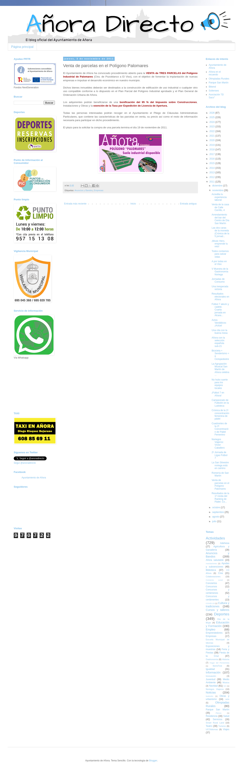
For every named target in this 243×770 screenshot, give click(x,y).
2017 (212, 154)
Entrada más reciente (75, 203)
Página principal (22, 46)
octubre (216, 507)
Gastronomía (212, 659)
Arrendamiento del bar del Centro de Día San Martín (220, 218)
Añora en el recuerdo (215, 73)
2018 (212, 149)
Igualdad (210, 669)
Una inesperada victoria (220, 288)
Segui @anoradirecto (25, 463)
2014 (212, 168)
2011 (212, 181)
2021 (212, 135)
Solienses (214, 90)
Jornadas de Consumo (218, 280)
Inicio (133, 203)
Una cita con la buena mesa (220, 331)
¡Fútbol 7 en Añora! (218, 394)
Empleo (210, 629)
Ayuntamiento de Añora (34, 477)
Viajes (226, 729)
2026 (212, 112)
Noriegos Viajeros (215, 689)
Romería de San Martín (220, 474)
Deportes (221, 614)
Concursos (211, 586)
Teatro (209, 726)
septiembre (218, 512)
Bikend (212, 86)
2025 (212, 117)
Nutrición (209, 696)
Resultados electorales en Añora (220, 296)
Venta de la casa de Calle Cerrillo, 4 (220, 207)
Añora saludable (215, 560)
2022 (212, 131)
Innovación (211, 676)
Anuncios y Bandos (83, 190)
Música (226, 682)
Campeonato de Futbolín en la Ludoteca (220, 403)
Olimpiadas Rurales (219, 78)
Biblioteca (211, 570)
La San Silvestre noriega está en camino (220, 465)
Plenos (218, 713)
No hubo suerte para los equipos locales (220, 384)
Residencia (211, 716)
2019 (212, 145)
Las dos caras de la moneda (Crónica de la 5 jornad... (220, 232)
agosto (216, 516)
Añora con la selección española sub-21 (218, 342)
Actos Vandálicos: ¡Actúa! (219, 323)
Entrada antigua (188, 203)
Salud (226, 716)
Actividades (215, 538)
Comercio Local (214, 580)
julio (214, 521)
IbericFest (217, 666)
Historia (225, 659)
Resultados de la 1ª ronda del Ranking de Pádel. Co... (220, 497)
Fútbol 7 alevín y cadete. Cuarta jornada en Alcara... (220, 310)
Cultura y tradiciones (217, 604)
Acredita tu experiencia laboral (219, 197)
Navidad (213, 685)
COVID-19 (210, 603)
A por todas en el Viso (219, 262)
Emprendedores (214, 632)
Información (213, 672)
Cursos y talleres (217, 609)
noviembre (218, 190)
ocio (227, 699)
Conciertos (211, 583)
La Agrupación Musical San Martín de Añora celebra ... (220, 369)
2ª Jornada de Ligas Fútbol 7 (219, 455)
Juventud (210, 679)
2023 (212, 126)
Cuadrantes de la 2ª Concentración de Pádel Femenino (220, 429)
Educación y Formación (217, 624)
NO (224, 686)
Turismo (222, 726)
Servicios (217, 719)
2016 (212, 158)
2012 (212, 177)
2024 (212, 122)
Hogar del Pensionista (219, 663)
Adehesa (224, 543)
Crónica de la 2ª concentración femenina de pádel (220, 414)
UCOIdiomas (212, 729)
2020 (212, 140)
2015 (212, 163)
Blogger (153, 760)
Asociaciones (211, 563)
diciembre (217, 185)
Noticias (211, 692)
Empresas (98, 190)
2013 (212, 172)
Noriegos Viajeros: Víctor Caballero (218, 443)
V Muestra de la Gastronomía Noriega (220, 271)
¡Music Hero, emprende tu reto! (220, 244)
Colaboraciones (213, 576)
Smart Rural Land (215, 723)
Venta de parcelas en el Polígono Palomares (220, 484)
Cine (220, 573)
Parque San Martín (218, 82)
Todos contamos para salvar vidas (220, 254)
